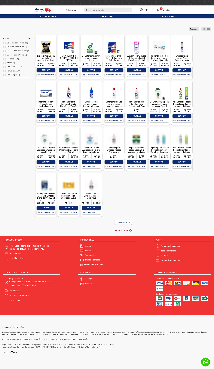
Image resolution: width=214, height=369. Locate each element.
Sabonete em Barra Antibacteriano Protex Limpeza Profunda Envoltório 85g (46, 106)
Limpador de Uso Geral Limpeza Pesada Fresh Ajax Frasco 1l (137, 105)
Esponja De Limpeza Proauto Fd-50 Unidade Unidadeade (46, 58)
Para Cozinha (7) (13, 71)
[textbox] (108, 10)
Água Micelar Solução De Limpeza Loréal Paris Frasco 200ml (136, 58)
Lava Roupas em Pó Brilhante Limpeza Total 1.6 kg (114, 58)
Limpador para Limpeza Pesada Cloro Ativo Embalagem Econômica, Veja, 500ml (114, 153)
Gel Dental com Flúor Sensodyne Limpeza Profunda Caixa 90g (159, 58)
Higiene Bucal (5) (13, 59)
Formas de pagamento (170, 260)
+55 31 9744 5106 (21, 295)
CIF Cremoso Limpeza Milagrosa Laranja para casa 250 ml (159, 104)
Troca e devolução (168, 251)
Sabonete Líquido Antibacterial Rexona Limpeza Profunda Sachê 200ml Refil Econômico (91, 152)
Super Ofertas (168, 16)
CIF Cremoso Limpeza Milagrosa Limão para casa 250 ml (46, 150)
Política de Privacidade (93, 264)
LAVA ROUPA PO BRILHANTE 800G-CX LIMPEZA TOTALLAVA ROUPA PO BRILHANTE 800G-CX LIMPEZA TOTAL (68, 61)
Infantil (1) (11, 63)
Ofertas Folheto (107, 16)
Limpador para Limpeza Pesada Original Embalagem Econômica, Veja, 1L (91, 105)
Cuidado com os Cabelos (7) (18, 51)
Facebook (88, 279)
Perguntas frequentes (170, 246)
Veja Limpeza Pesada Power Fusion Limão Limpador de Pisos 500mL (182, 151)
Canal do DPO (15, 300)
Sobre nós (89, 246)
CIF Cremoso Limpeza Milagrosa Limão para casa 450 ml (68, 150)
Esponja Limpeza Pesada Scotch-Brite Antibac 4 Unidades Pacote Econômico (136, 151)
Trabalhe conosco (92, 260)
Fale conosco (90, 255)
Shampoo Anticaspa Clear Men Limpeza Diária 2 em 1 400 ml (46, 196)
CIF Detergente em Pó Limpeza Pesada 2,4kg (91, 58)
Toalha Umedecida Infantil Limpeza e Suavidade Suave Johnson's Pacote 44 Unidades (69, 198)
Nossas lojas (90, 251)
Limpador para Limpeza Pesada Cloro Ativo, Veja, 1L (68, 104)
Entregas (165, 255)
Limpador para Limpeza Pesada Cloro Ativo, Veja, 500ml (182, 59)
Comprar (46, 70)
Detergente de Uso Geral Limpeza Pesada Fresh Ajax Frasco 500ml (114, 105)
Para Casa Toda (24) (15, 67)
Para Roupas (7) (13, 75)
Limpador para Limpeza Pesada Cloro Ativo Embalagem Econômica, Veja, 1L (91, 198)
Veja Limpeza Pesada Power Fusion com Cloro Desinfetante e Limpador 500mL (159, 151)
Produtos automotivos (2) (17, 47)
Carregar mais (123, 222)
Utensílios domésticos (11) (17, 43)
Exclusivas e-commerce (46, 16)
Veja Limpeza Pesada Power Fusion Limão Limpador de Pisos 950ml (182, 105)
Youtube (88, 283)
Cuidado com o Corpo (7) (17, 55)
